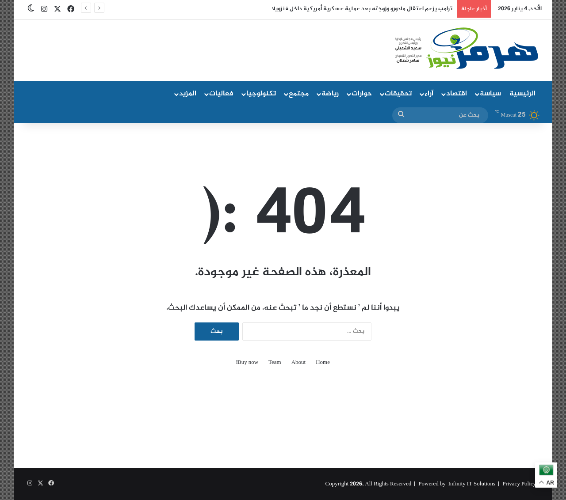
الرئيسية (522, 94)
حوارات (362, 94)
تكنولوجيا (261, 94)
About (298, 362)
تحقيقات (398, 94)
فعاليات (221, 94)
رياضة (330, 94)
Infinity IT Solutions (471, 484)
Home (323, 362)
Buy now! (247, 362)
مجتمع (299, 94)
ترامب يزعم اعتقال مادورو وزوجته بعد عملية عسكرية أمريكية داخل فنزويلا (362, 9)
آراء (428, 94)
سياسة (490, 94)
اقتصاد (456, 94)
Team (274, 362)
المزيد (187, 94)
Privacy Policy (519, 484)
